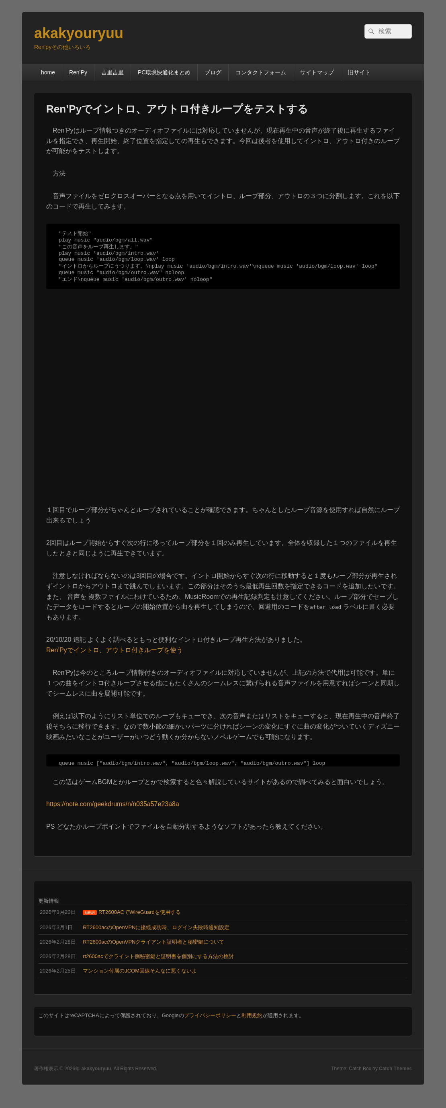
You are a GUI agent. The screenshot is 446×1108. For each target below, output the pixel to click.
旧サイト (359, 72)
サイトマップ (317, 72)
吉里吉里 (112, 72)
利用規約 (251, 1027)
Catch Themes (395, 1080)
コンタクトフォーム (260, 72)
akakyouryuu (78, 33)
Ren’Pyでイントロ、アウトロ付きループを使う (114, 658)
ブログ (213, 72)
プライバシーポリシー (210, 1027)
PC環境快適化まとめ (164, 72)
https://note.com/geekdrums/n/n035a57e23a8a (112, 815)
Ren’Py (78, 72)
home (48, 72)
